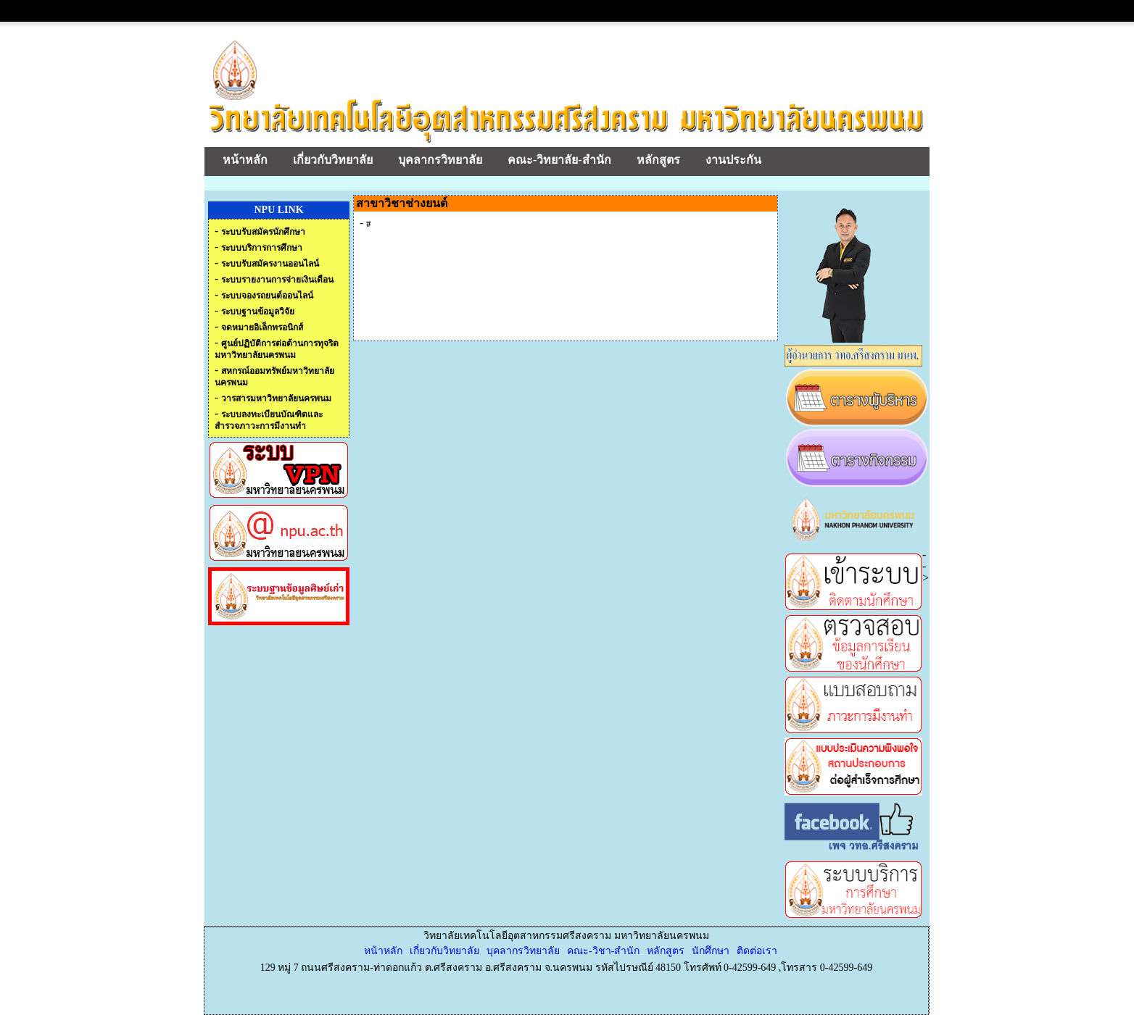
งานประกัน (733, 160)
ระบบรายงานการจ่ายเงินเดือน (277, 280)
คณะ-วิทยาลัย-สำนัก (559, 160)
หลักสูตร (658, 160)
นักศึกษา (710, 950)
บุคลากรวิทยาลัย (440, 160)
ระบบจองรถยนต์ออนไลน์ (267, 296)
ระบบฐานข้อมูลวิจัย (257, 311)
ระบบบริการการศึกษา (261, 248)
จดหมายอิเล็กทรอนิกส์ (262, 327)
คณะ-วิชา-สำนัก (603, 950)
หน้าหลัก (245, 160)
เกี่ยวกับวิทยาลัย (333, 160)
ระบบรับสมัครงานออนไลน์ (270, 264)
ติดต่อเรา (757, 950)
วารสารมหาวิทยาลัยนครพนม (276, 398)
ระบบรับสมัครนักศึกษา (263, 232)
